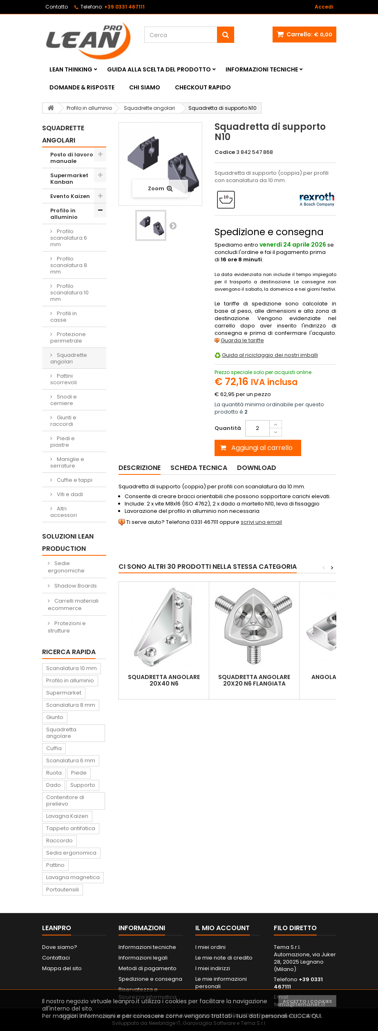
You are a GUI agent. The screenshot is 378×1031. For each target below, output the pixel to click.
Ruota (54, 773)
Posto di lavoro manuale (71, 158)
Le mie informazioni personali (221, 982)
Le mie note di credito (224, 958)
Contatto (56, 6)
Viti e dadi (69, 494)
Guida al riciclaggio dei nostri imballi (270, 355)
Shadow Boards (75, 586)
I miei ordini (210, 947)
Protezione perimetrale (68, 337)
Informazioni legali (143, 958)
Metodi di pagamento (148, 968)
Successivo (173, 225)
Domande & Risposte (81, 87)
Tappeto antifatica (70, 828)
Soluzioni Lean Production (68, 542)
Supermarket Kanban (69, 178)
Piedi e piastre (62, 441)
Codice (225, 152)
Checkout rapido (203, 87)
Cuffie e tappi (74, 480)
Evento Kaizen (70, 196)
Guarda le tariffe (242, 340)
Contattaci (56, 958)
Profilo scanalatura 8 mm (68, 265)
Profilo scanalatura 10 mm (69, 292)
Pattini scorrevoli (63, 379)
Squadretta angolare (61, 733)
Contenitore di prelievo (65, 800)
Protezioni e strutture (67, 627)
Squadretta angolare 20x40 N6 (164, 680)
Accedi (324, 6)
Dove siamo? (59, 947)
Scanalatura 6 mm (70, 760)
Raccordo (59, 840)
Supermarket (63, 693)
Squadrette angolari (68, 358)
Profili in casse (63, 317)
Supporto (82, 785)
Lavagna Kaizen (67, 816)
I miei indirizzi (212, 968)
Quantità (228, 428)
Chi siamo (144, 87)
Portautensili (62, 889)
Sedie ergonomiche (66, 567)
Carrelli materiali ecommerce (73, 604)
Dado (53, 785)
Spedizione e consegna (150, 979)
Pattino (55, 865)
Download (256, 467)
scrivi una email (261, 522)
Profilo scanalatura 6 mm (68, 237)
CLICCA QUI (305, 1016)
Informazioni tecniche (262, 69)
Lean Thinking (70, 69)
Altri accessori (63, 512)
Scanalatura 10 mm (71, 668)
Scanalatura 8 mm (70, 705)
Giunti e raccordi (63, 421)
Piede (79, 773)
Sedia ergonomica (71, 853)
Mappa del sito (62, 968)
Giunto (54, 717)
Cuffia (54, 748)
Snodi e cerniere (63, 400)
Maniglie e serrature (67, 462)
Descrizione (140, 467)
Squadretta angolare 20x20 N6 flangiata (254, 680)
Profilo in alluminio (64, 214)
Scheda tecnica (198, 467)
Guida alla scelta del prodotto (159, 69)
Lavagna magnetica (73, 877)
